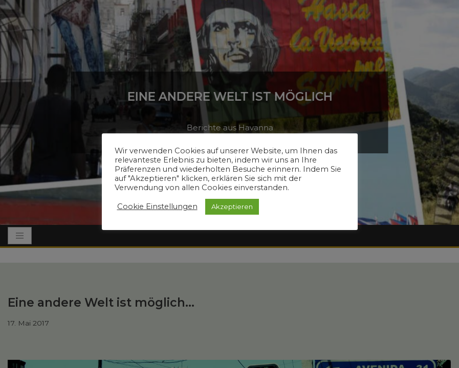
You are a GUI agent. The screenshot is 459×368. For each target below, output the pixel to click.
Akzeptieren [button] (232, 206)
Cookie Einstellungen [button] (157, 206)
